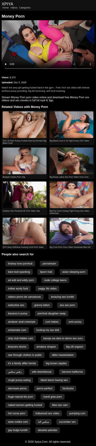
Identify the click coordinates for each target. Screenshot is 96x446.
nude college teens (55, 280)
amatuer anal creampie (21, 321)
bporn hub (46, 271)
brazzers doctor (17, 346)
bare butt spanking (19, 271)
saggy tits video (47, 288)
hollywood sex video (47, 413)
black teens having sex (54, 380)
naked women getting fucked (25, 405)
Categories (25, 7)
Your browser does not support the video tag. (48, 46)
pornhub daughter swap (52, 313)
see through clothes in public (25, 355)
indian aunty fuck (18, 288)
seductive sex (16, 305)
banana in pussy (18, 313)
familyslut (68, 388)
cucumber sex (67, 421)
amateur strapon (46, 346)
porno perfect (44, 388)
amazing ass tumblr (62, 296)
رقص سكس (15, 371)
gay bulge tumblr (18, 430)
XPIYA (7, 4)
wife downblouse (42, 371)
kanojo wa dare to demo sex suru (63, 338)
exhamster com (17, 330)
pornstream (49, 263)
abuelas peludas (47, 430)
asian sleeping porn (73, 271)
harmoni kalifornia (72, 371)
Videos (14, 7)
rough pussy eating (19, 380)
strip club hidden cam (20, 338)
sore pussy (75, 321)
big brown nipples (56, 363)
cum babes (51, 321)
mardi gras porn (52, 396)
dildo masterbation (63, 355)
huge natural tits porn (20, 396)
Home (6, 7)
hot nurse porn (16, 413)
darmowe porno (17, 388)
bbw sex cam (60, 405)
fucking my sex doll (47, 330)
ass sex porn (67, 305)
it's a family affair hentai (22, 363)
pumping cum (77, 413)
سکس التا (43, 421)
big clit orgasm (74, 346)
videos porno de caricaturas (24, 296)
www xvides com (18, 421)
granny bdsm (42, 305)
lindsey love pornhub (20, 263)
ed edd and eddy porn (21, 280)
